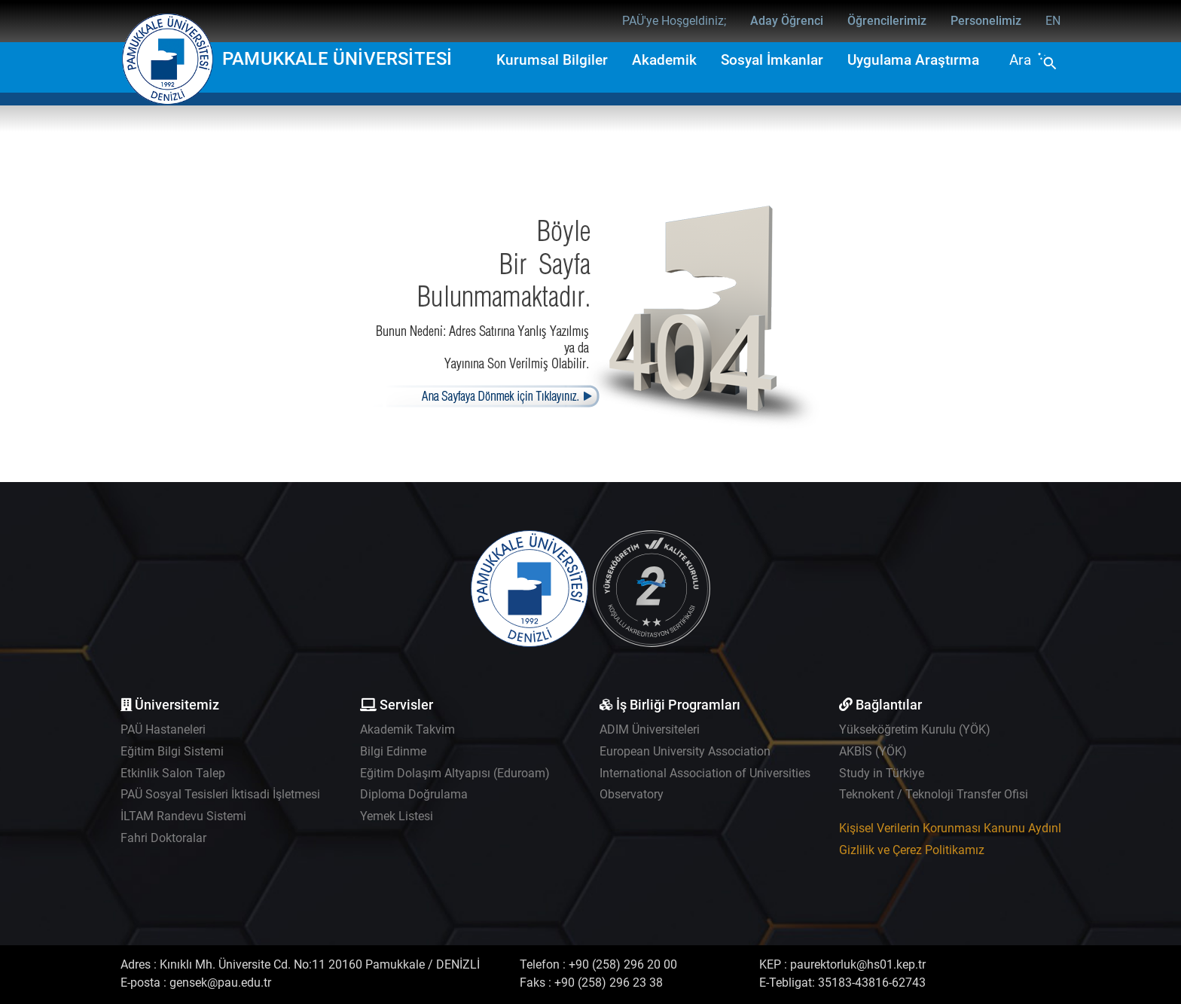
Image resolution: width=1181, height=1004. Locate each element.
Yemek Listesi (396, 816)
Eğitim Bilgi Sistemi (172, 751)
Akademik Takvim (407, 729)
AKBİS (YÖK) (873, 751)
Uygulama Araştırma (913, 60)
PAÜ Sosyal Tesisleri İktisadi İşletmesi (220, 794)
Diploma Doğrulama (414, 794)
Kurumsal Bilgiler (552, 60)
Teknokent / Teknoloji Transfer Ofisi (933, 794)
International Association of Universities (705, 773)
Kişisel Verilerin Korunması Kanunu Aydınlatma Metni (980, 828)
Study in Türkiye (881, 773)
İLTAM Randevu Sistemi (183, 816)
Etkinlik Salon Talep (173, 773)
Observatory (632, 794)
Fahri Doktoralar (163, 838)
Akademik (664, 60)
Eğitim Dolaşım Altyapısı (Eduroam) (455, 773)
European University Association (685, 751)
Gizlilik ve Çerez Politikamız (911, 850)
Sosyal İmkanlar (772, 60)
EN (1052, 21)
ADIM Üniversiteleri (650, 729)
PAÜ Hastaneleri (163, 729)
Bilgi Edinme (393, 751)
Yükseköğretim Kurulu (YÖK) (914, 729)
